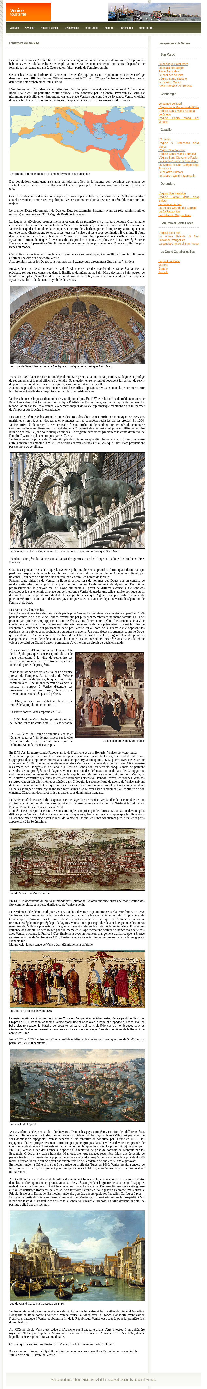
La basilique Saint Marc (173, 64)
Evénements (72, 27)
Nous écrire (145, 27)
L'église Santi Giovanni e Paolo (177, 157)
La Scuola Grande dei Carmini (177, 207)
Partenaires (126, 27)
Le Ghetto (164, 114)
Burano (163, 268)
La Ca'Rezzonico (169, 211)
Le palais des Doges (171, 67)
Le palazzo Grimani (170, 172)
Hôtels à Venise (49, 27)
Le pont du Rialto (169, 261)
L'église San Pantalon (172, 193)
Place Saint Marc (169, 71)
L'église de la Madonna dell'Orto (178, 107)
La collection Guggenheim (174, 215)
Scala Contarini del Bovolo (175, 86)
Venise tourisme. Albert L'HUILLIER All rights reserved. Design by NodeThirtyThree (103, 1379)
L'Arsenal (164, 139)
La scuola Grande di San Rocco (178, 243)
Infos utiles (91, 27)
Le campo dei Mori (170, 103)
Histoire (108, 27)
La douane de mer (170, 204)
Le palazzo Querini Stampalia (176, 175)
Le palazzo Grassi (169, 82)
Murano (163, 264)
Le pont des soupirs (170, 75)
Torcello (163, 272)
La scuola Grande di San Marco (178, 161)
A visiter (30, 27)
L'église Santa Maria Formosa (177, 153)
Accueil (14, 27)
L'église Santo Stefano (172, 78)
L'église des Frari (169, 232)
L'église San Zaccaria (171, 150)
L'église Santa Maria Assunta (176, 110)
